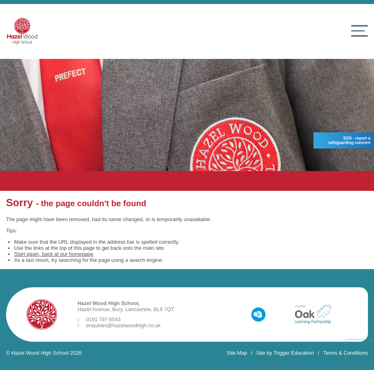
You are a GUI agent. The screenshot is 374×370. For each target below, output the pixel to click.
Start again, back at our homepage (53, 254)
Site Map (237, 353)
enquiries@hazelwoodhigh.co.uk (118, 325)
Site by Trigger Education (285, 353)
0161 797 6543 (98, 319)
